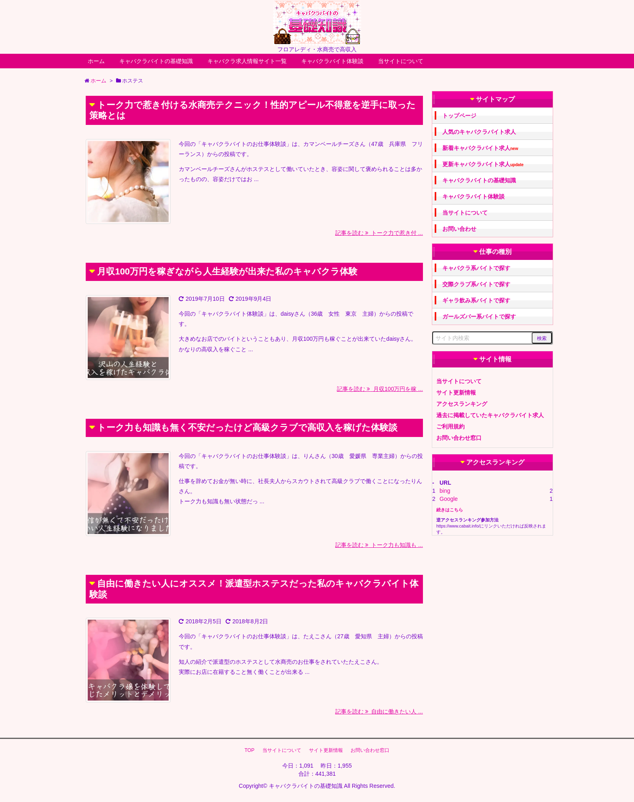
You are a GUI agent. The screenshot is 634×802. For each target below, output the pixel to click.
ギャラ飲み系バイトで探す (476, 300)
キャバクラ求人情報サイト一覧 (247, 61)
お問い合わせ (459, 229)
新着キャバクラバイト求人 (480, 148)
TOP (249, 750)
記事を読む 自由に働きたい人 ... (379, 711)
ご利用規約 (450, 426)
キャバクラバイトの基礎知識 (156, 61)
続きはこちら (449, 509)
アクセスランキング (461, 404)
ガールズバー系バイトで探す (479, 316)
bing (445, 491)
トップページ (459, 115)
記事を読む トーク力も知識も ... (379, 545)
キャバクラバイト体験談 (332, 61)
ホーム (96, 61)
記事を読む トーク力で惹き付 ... (379, 233)
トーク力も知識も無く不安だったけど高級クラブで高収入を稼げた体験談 (247, 427)
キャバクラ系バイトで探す (476, 268)
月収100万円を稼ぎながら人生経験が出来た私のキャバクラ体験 (227, 271)
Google (449, 499)
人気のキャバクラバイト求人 (479, 132)
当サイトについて (400, 61)
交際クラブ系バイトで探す (476, 284)
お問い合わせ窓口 (459, 438)
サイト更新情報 (456, 392)
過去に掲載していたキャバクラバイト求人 (490, 415)
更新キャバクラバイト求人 (483, 164)
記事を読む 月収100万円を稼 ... (380, 389)
